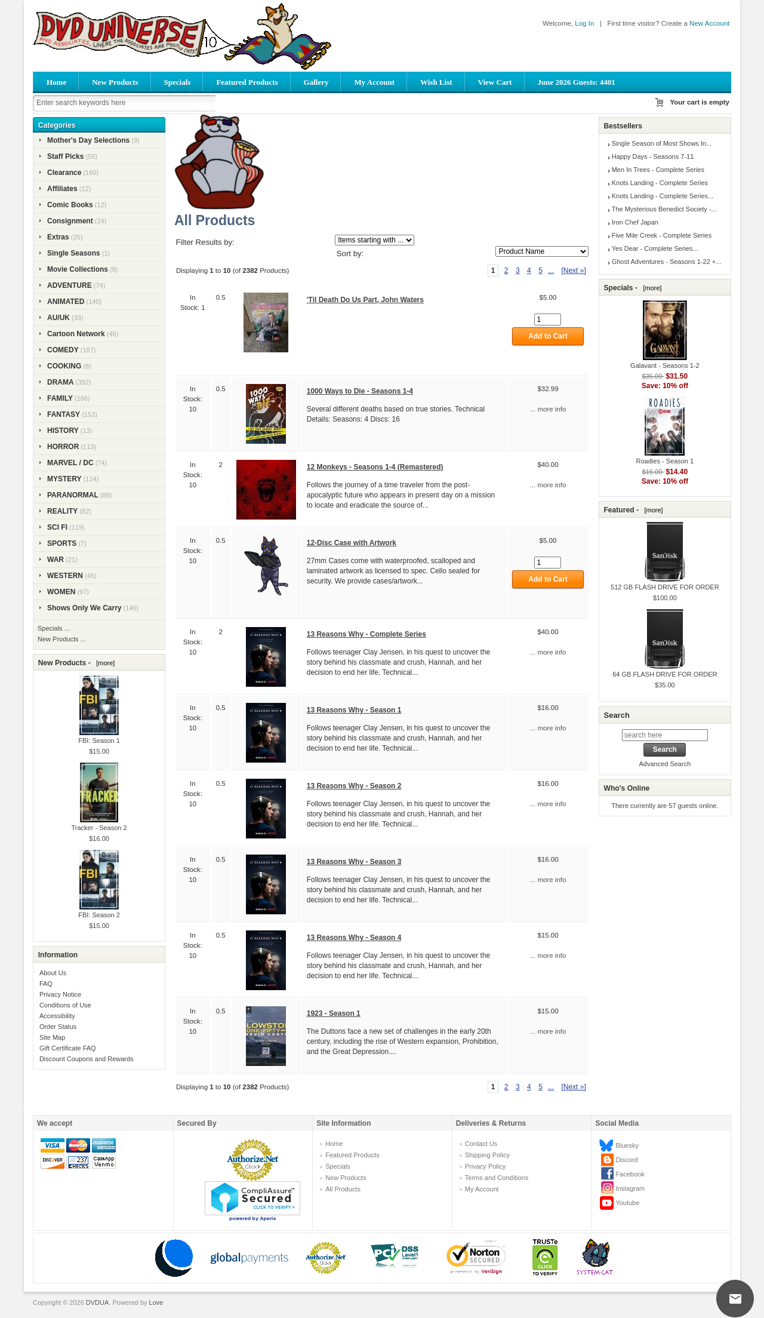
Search (616, 715)
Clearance (64, 172)
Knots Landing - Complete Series (660, 182)
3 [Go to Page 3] (518, 270)
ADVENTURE (69, 285)
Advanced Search (665, 763)
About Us (52, 972)
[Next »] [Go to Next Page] (573, 270)
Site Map (52, 1037)
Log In (584, 23)
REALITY (62, 511)
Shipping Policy (487, 1155)
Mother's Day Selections (88, 140)
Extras (58, 237)
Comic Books (70, 205)
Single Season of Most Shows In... (662, 143)
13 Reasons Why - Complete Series (366, 634)
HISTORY (63, 430)
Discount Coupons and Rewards (86, 1058)
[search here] (665, 735)
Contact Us (481, 1143)
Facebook (629, 1174)
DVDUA (97, 1302)
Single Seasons (73, 253)
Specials (177, 82)
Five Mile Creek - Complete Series (662, 235)
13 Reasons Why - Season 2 (354, 786)
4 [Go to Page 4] (529, 270)
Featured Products (247, 82)
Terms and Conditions (496, 1177)
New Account (709, 23)
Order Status (57, 1026)
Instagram (630, 1188)
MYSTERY (64, 479)
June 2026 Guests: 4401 (576, 82)
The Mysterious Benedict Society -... (664, 209)
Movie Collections (77, 269)
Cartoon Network (76, 334)
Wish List (436, 82)
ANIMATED (65, 301)
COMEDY (63, 350)
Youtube (627, 1202)
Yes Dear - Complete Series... (655, 248)
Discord (626, 1159)
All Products (343, 1189)
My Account (374, 82)
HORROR (63, 447)
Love (156, 1302)
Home (56, 82)
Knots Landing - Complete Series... (663, 195)
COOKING (64, 366)
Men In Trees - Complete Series (658, 169)
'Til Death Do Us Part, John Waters (365, 300)
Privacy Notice (60, 994)
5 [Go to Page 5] (540, 270)
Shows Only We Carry (84, 608)
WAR (55, 559)
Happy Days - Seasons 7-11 (653, 156)
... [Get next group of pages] (551, 270)
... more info (548, 409)
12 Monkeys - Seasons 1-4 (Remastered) (375, 467)
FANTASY (63, 414)
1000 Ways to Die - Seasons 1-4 (360, 391)
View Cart (495, 82)
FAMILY (60, 398)
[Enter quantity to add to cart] (547, 319)
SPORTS (61, 543)
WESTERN (65, 576)
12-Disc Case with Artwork (351, 543)
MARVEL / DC (70, 463)
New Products (115, 82)
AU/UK (58, 318)
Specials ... (54, 628)
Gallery (316, 82)
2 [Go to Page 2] (506, 270)
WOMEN (61, 592)
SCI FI (57, 527)
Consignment (70, 221)
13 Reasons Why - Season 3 (354, 862)
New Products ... (62, 639)
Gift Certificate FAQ (67, 1048)
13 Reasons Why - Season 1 (354, 710)
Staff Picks (65, 156)
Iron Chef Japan (635, 222)
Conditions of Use (65, 1005)
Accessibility (57, 1015)
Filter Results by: (205, 242)
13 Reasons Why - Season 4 (354, 937)
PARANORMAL (72, 495)
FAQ (46, 983)
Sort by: (350, 253)
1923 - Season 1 (334, 1013)
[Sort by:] (542, 251)
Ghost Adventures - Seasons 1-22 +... (667, 261)
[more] (104, 662)
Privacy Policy (485, 1166)
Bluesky (627, 1145)
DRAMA (60, 382)
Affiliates (62, 189)
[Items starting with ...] (374, 240)
